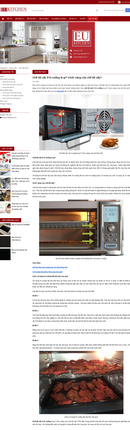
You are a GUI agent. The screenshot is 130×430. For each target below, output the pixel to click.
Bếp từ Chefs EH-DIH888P (21, 225)
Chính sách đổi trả (8, 87)
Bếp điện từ (19, 19)
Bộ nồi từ (73, 19)
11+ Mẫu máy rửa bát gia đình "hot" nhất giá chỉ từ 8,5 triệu (20, 181)
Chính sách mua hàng (7, 79)
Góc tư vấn (93, 19)
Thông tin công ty (5, 104)
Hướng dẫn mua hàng (107, 2)
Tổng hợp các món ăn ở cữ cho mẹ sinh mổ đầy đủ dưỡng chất (20, 206)
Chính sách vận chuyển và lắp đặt (13, 95)
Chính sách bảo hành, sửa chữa (12, 84)
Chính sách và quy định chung (12, 93)
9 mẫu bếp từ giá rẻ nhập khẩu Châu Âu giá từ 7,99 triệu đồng (20, 168)
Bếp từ (10, 19)
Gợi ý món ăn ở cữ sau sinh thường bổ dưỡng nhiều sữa (20, 193)
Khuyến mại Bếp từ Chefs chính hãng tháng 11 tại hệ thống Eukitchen (21, 156)
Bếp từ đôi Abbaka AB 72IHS (19, 251)
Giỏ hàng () (126, 2)
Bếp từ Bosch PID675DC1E (16, 238)
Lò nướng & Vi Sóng (59, 19)
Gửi (128, 10)
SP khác (83, 19)
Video (2, 76)
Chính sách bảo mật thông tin (11, 98)
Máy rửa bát (32, 19)
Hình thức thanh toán (9, 82)
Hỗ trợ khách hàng (6, 90)
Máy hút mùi (44, 19)
